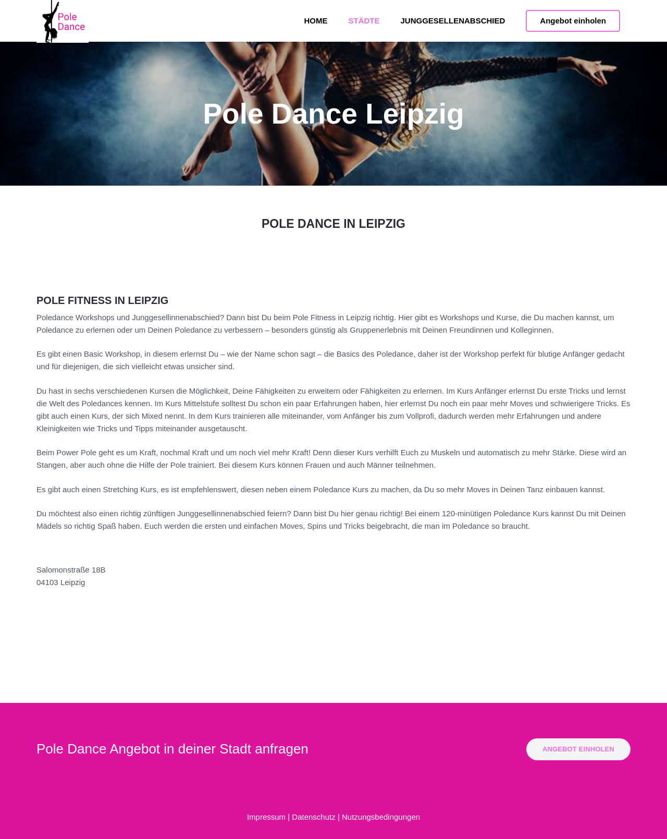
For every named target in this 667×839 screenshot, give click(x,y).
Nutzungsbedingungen (381, 816)
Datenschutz (313, 816)
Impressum (266, 816)
